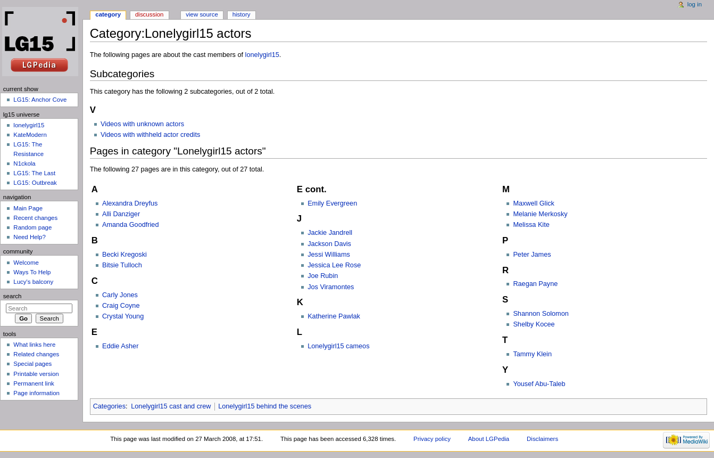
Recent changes (35, 218)
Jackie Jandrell (330, 232)
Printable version (36, 374)
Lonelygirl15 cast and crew (171, 406)
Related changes (36, 354)
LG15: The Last (34, 173)
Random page (32, 227)
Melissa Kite (531, 224)
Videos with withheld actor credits (150, 134)
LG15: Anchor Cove (40, 99)
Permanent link (33, 383)
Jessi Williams (329, 254)
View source (202, 14)
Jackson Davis (329, 244)
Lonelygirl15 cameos (338, 346)
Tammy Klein (532, 354)
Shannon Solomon (540, 313)
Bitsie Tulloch (122, 265)
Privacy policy (432, 439)
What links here (34, 344)
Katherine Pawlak (334, 316)
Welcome (26, 262)
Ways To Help (32, 272)
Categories (109, 406)
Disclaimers (542, 439)
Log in (694, 4)
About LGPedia (488, 439)
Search (12, 296)
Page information (36, 393)
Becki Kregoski (124, 254)
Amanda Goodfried (130, 224)
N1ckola (24, 163)
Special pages (32, 364)
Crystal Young (123, 316)
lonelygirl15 (262, 55)
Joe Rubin (323, 276)
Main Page (28, 208)
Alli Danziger (121, 214)
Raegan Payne (535, 284)
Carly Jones (120, 295)
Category (108, 14)
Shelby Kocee (533, 324)
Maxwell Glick (533, 203)
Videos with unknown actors (142, 124)
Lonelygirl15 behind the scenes (264, 406)
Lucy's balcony (33, 282)
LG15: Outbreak (35, 182)
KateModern (29, 135)
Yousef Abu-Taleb (539, 384)
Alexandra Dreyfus (129, 203)
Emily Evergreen (332, 203)
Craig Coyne (121, 305)
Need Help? (29, 237)
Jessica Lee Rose (334, 265)
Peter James (532, 254)
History (242, 14)
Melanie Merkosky (540, 214)
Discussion (149, 14)
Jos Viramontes (331, 287)
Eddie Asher (120, 346)
